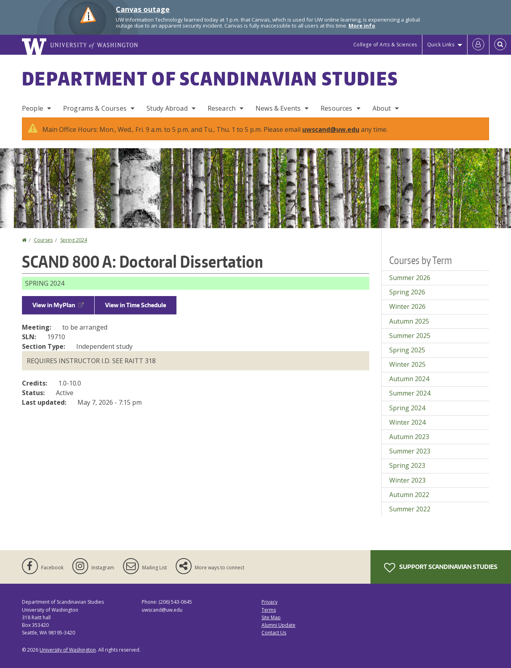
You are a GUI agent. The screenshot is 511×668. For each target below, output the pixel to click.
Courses (43, 240)
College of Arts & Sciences (385, 44)
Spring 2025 (407, 350)
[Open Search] (500, 45)
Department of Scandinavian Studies (210, 78)
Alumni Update (278, 625)
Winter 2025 (407, 364)
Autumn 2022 (409, 494)
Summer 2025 (409, 335)
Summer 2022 (409, 509)
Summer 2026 (409, 277)
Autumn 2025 (409, 321)
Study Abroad (167, 108)
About (381, 108)
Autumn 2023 (409, 436)
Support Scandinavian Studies (440, 567)
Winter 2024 (407, 422)
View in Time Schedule (135, 305)
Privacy (269, 601)
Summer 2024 (409, 393)
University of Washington (68, 649)
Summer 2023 (409, 451)
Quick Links (441, 44)
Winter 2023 (407, 480)
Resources (336, 108)
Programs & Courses (95, 108)
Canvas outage (143, 9)
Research (222, 108)
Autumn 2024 (409, 378)
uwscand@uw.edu (330, 129)
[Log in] (478, 45)
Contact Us (273, 632)
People (32, 108)
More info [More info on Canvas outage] (362, 25)
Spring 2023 (407, 465)
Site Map (271, 617)
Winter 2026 (407, 306)
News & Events (278, 108)
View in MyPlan (58, 305)
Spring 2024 (73, 240)
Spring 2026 (407, 292)
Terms (268, 609)
